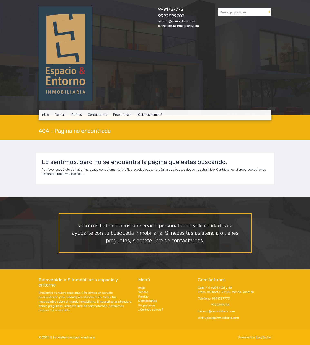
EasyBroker (263, 337)
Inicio (45, 115)
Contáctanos (97, 115)
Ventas (60, 115)
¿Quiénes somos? (149, 115)
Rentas (76, 115)
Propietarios (121, 115)
